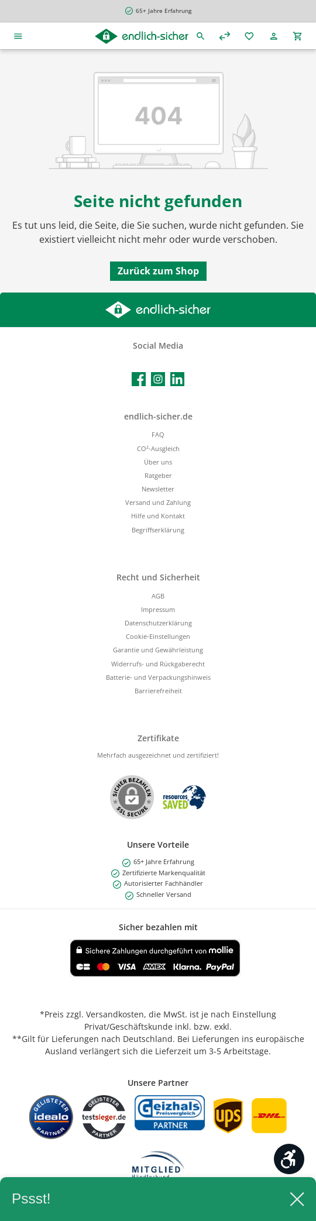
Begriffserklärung (158, 529)
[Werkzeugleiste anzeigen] (289, 1159)
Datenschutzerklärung (158, 622)
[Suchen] (200, 36)
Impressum (158, 609)
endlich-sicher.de (158, 416)
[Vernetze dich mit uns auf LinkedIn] (177, 379)
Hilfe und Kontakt (158, 515)
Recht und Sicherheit (158, 577)
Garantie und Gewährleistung (158, 649)
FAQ (158, 434)
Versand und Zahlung (158, 502)
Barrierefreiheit (158, 690)
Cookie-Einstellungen (158, 636)
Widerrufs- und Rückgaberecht (158, 663)
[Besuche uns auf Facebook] (138, 379)
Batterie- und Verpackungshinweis (158, 677)
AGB (158, 595)
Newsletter (158, 488)
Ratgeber (158, 475)
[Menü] (18, 36)
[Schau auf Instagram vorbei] (158, 379)
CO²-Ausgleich (158, 448)
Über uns (158, 462)
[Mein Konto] (274, 36)
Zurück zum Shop (158, 270)
